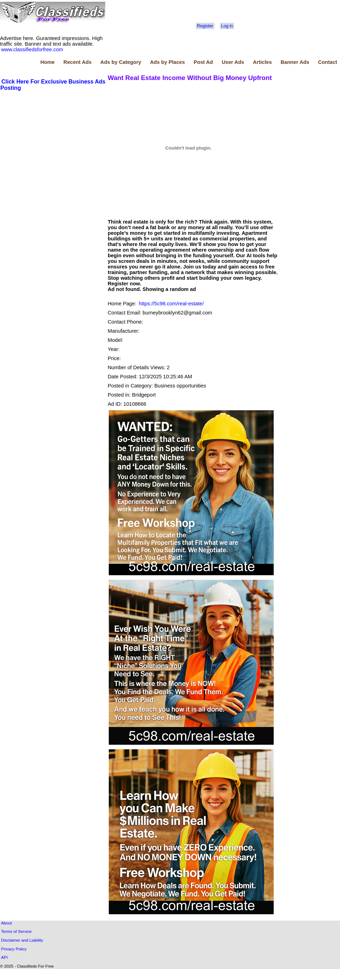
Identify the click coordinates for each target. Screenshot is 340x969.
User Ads (233, 62)
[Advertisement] (53, 144)
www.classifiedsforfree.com (32, 49)
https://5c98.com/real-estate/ (171, 303)
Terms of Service (16, 931)
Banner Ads (295, 62)
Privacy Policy (14, 949)
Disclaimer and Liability (22, 940)
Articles (262, 62)
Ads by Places (167, 62)
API (4, 957)
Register (205, 26)
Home (47, 62)
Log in (227, 26)
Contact (327, 62)
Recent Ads (78, 62)
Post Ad (203, 62)
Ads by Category (120, 62)
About (6, 923)
